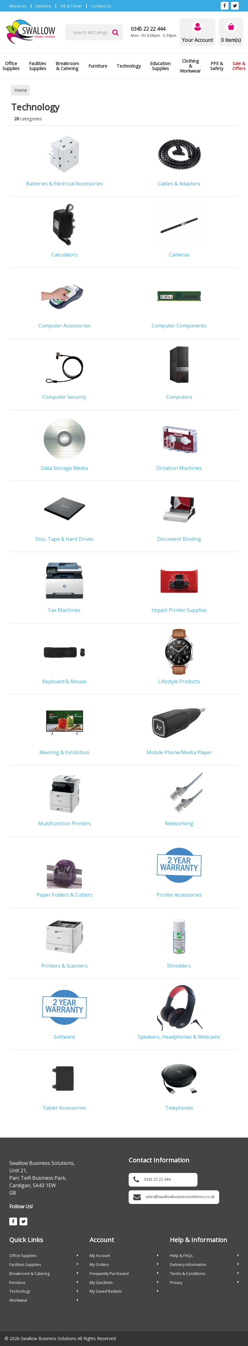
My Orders (124, 1264)
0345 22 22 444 (148, 28)
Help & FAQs (204, 1255)
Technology (129, 66)
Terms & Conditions (204, 1273)
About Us (17, 6)
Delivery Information (204, 1264)
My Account (124, 1255)
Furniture (97, 66)
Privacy (204, 1282)
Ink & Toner (71, 6)
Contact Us (101, 6)
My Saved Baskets (124, 1291)
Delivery (43, 6)
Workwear (43, 1300)
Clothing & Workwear (190, 66)
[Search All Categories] (94, 32)
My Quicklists (124, 1282)
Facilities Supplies (37, 65)
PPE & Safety (216, 65)
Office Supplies (43, 1255)
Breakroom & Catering (67, 65)
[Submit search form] (115, 32)
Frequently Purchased (124, 1273)
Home (20, 90)
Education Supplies (160, 65)
